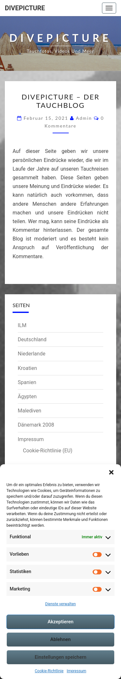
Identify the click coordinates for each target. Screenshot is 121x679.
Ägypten (27, 396)
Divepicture (25, 8)
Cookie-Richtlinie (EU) (47, 451)
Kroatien (27, 368)
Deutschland (32, 339)
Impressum (76, 671)
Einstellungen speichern (60, 657)
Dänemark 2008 (36, 425)
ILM (22, 325)
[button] (111, 472)
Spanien (27, 382)
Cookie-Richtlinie (49, 671)
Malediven (29, 411)
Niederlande (31, 354)
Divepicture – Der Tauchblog (60, 100)
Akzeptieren (60, 622)
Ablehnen (60, 639)
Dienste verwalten (60, 604)
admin (84, 118)
